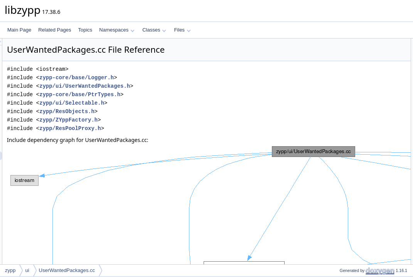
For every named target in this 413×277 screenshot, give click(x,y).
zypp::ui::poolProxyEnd (357, 110)
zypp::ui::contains (351, 152)
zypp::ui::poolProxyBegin (358, 102)
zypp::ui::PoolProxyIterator (360, 76)
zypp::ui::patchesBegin (356, 135)
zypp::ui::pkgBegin (352, 119)
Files (182, 30)
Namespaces (116, 30)
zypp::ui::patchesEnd (354, 144)
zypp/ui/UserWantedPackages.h (181, 86)
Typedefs (336, 68)
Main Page (19, 30)
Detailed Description (347, 195)
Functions (337, 85)
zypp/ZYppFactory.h (165, 119)
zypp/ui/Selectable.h (168, 103)
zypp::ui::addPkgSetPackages (363, 169)
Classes (154, 30)
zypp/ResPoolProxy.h (166, 128)
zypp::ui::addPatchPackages (362, 178)
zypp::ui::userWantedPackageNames (371, 186)
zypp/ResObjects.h (163, 111)
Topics (85, 30)
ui (27, 270)
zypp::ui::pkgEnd (350, 127)
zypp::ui (341, 59)
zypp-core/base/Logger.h (173, 77)
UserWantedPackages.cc (67, 270)
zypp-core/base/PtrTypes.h (176, 94)
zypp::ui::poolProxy (352, 93)
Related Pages (54, 30)
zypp (338, 51)
